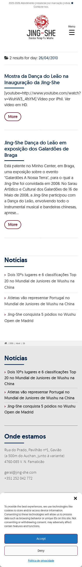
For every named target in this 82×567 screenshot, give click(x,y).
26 (24, 343)
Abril (18, 343)
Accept (41, 539)
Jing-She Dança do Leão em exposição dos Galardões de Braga (36, 148)
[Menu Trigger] (72, 30)
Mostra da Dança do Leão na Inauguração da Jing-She (36, 79)
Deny (41, 551)
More (12, 116)
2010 (11, 343)
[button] (75, 498)
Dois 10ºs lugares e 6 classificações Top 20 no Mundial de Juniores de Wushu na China (40, 281)
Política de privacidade (41, 560)
